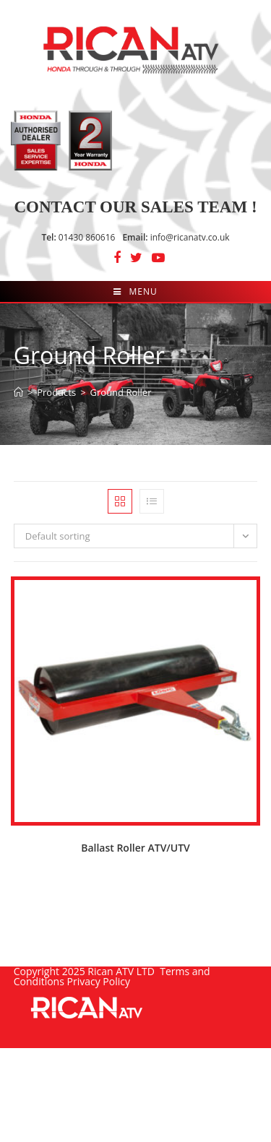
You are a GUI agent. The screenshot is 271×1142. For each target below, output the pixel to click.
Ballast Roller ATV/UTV (135, 848)
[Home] (18, 392)
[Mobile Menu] (135, 291)
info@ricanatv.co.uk (175, 237)
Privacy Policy (98, 981)
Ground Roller (121, 392)
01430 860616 (78, 237)
